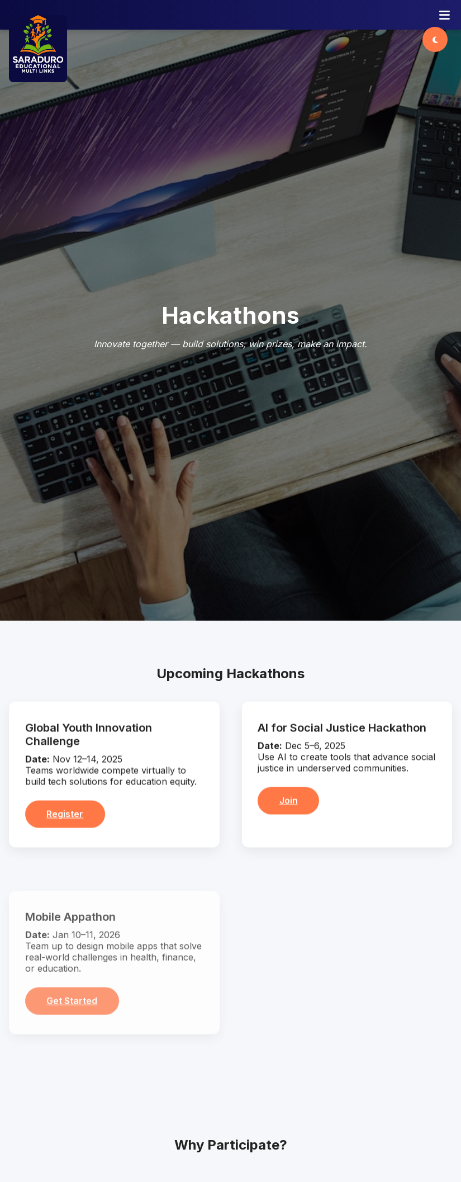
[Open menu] (444, 15)
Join (288, 804)
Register (64, 818)
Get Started (71, 1004)
